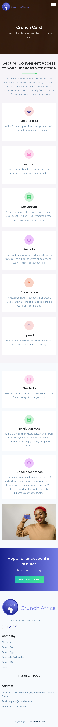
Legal (4, 667)
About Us (6, 642)
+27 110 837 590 (18, 706)
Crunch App (8, 652)
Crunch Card (8, 647)
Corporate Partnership (13, 657)
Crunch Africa (38, 721)
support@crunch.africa (20, 701)
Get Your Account (29, 579)
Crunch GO (7, 662)
